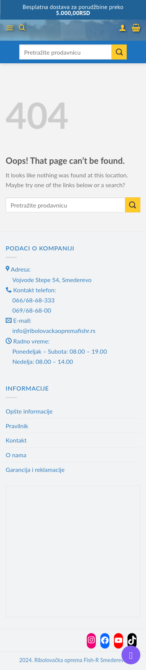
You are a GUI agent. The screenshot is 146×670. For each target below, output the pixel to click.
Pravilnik (17, 425)
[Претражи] (22, 27)
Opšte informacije (29, 411)
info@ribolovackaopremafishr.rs (53, 330)
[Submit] (119, 52)
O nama (16, 454)
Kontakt (16, 440)
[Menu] (10, 28)
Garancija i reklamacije (35, 469)
